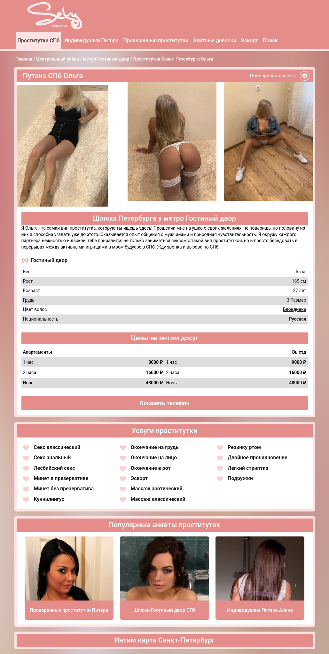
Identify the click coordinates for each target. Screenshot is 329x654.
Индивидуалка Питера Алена (260, 610)
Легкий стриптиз (248, 468)
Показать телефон (164, 403)
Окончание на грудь (155, 447)
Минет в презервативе (61, 478)
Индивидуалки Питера (91, 40)
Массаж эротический (157, 489)
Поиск (270, 40)
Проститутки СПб (39, 40)
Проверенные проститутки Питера (69, 610)
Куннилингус (49, 499)
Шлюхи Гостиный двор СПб (164, 610)
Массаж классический (158, 499)
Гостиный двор (49, 260)
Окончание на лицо (154, 457)
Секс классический (57, 447)
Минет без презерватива (64, 489)
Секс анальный (52, 457)
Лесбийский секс (54, 468)
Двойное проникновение (257, 457)
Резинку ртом (244, 447)
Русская (297, 319)
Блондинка (294, 309)
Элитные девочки (214, 40)
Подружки (240, 478)
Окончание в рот (151, 468)
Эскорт (249, 40)
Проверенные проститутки (155, 40)
